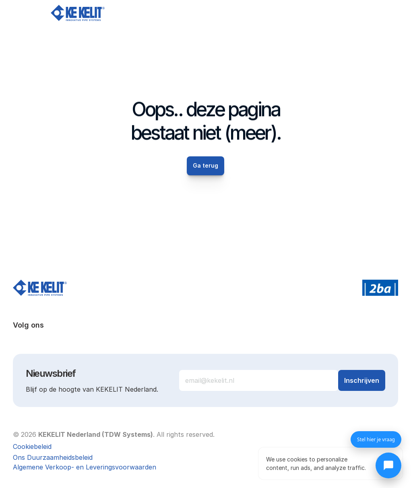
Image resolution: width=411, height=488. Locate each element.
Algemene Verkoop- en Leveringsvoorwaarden (84, 467)
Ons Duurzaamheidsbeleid (53, 457)
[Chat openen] (388, 465)
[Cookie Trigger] (32, 446)
